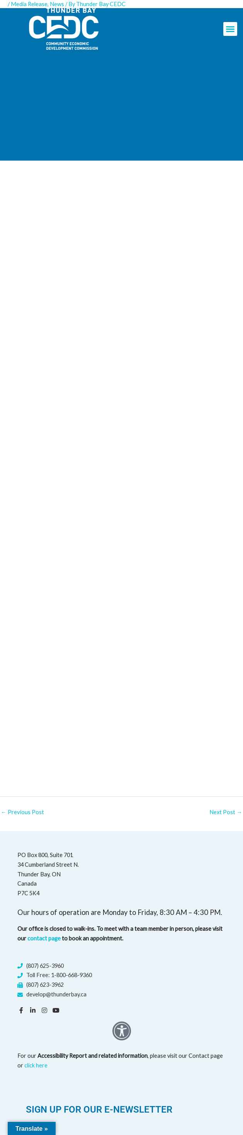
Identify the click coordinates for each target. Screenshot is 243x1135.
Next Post (225, 812)
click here (36, 1065)
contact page (44, 938)
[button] (230, 29)
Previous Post (22, 812)
